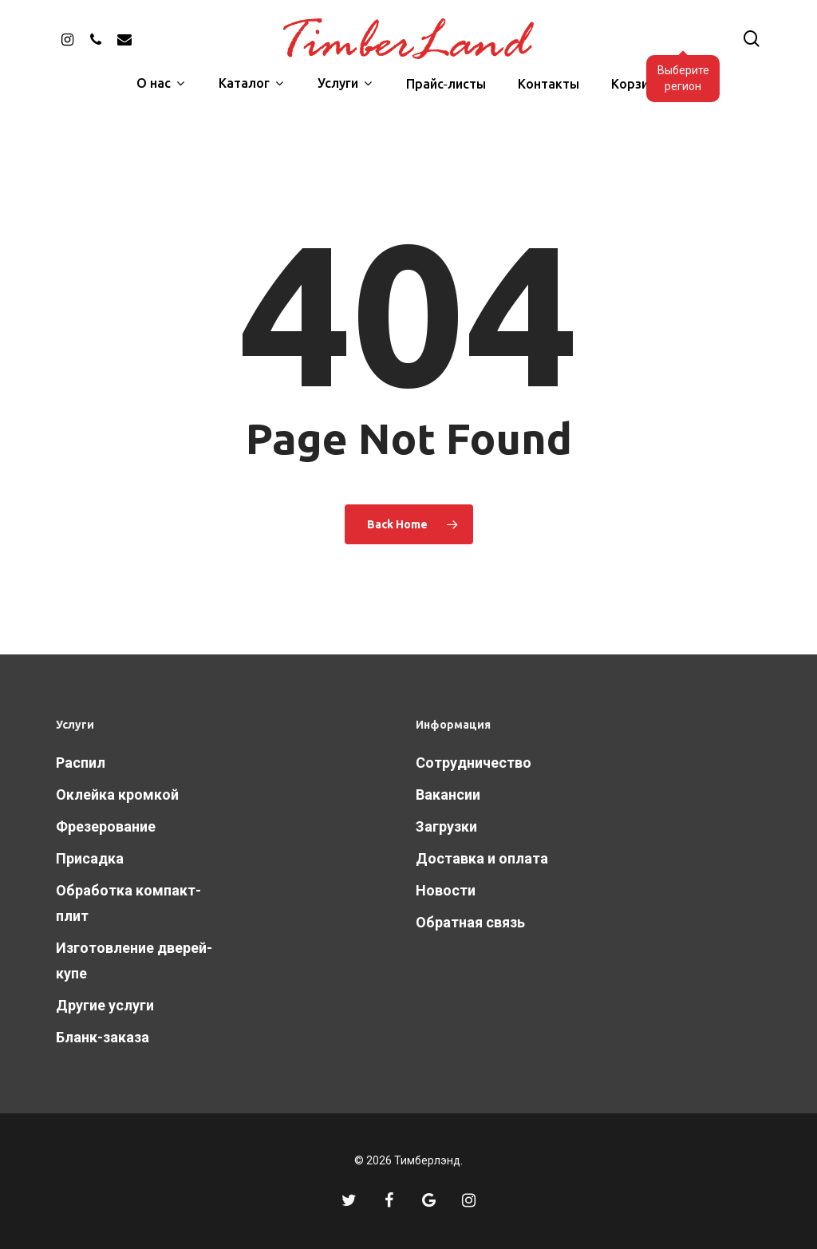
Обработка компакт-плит (128, 903)
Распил (80, 762)
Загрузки (446, 826)
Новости (446, 890)
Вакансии (448, 794)
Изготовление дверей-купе (134, 960)
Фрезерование (106, 826)
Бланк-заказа (102, 1037)
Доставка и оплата (482, 858)
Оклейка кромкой (117, 794)
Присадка (90, 858)
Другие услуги (105, 1005)
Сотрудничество (473, 762)
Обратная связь (470, 922)
